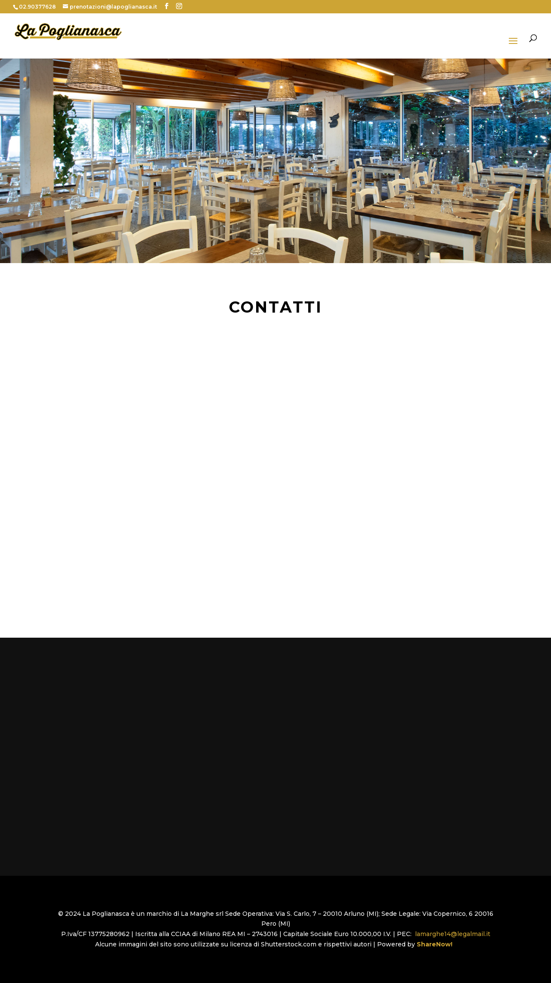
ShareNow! (436, 944)
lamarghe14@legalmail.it (452, 934)
